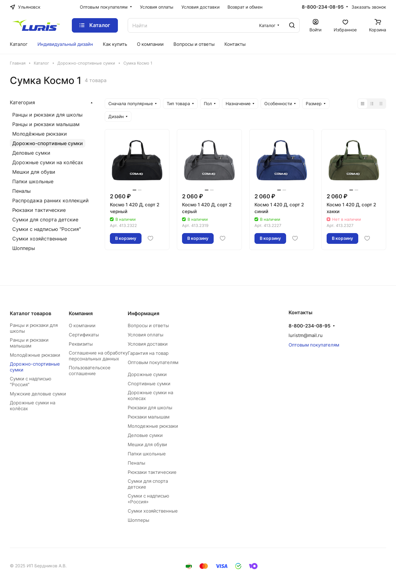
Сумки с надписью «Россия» (148, 499)
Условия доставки (148, 344)
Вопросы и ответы (148, 325)
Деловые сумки (31, 153)
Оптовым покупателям (153, 362)
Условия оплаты (145, 335)
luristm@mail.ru (306, 335)
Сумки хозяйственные (39, 239)
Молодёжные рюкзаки (39, 134)
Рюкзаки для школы (150, 407)
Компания (81, 313)
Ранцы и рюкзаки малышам (46, 124)
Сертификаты (84, 335)
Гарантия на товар (148, 353)
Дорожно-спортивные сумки (47, 143)
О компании (82, 325)
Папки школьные (32, 181)
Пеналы (21, 191)
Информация (143, 313)
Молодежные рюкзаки (153, 426)
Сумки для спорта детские (45, 219)
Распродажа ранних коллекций (50, 200)
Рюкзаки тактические (39, 210)
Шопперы (23, 248)
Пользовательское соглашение (90, 370)
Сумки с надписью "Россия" (46, 229)
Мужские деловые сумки (38, 394)
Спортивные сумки (149, 384)
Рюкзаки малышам (148, 417)
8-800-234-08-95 (323, 7)
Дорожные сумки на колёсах (47, 162)
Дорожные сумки (147, 374)
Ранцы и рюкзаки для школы (47, 115)
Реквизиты (81, 344)
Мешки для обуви (33, 172)
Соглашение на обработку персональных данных (98, 356)
